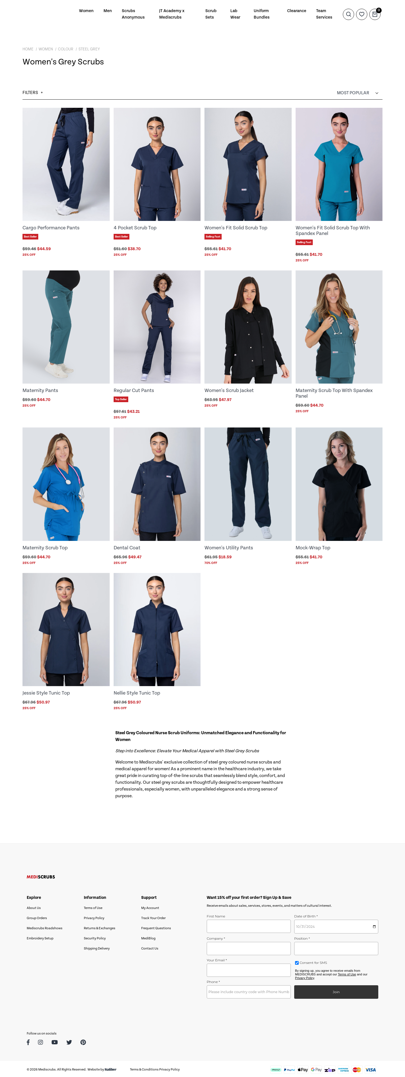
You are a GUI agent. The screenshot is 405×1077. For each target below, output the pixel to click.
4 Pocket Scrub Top (135, 228)
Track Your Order (153, 917)
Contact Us (149, 947)
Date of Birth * (306, 915)
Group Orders (37, 917)
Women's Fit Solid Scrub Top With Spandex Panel (333, 230)
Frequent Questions (156, 927)
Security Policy (95, 937)
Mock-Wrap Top (313, 547)
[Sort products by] (359, 93)
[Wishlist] (362, 14)
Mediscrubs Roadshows (44, 927)
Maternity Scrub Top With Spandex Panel (334, 392)
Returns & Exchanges (99, 927)
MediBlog (148, 937)
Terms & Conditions (144, 1068)
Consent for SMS (313, 961)
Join (336, 990)
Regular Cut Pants (134, 390)
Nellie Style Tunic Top (137, 692)
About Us (34, 906)
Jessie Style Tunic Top (46, 692)
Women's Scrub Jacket (229, 390)
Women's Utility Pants (228, 547)
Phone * (213, 980)
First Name (216, 915)
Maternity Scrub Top (45, 547)
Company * (216, 937)
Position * (302, 937)
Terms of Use (93, 906)
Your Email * (217, 959)
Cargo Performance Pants (51, 228)
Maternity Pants (40, 390)
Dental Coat (127, 547)
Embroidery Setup (40, 937)
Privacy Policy (94, 917)
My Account (150, 906)
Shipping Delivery (97, 947)
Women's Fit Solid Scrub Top (235, 228)
